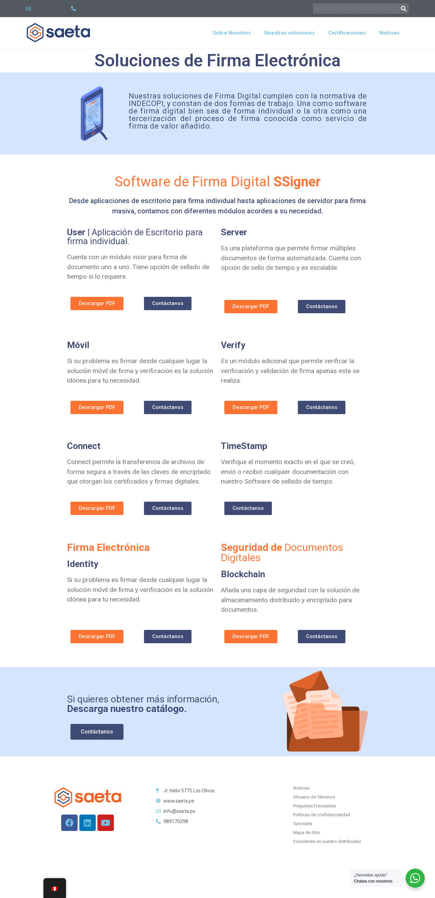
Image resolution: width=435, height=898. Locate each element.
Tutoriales (302, 823)
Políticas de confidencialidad (321, 814)
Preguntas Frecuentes (314, 805)
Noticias (389, 33)
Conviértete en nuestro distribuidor (327, 841)
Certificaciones (347, 33)
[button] (96, 303)
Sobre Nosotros (232, 33)
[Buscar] (403, 8)
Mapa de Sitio (306, 832)
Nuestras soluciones (289, 33)
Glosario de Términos (314, 797)
